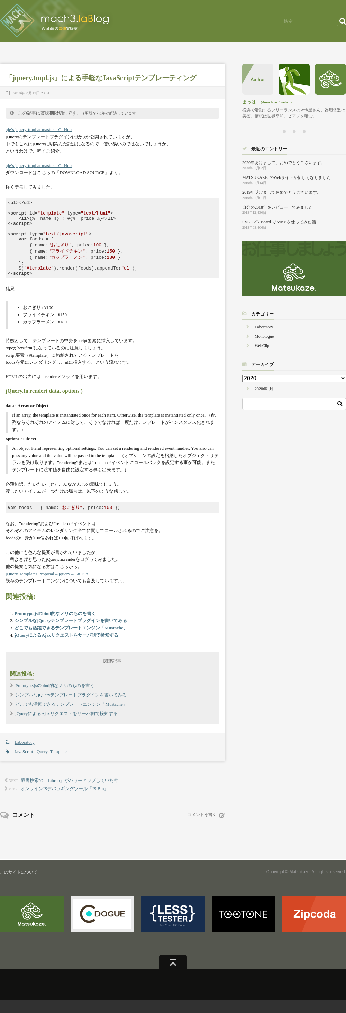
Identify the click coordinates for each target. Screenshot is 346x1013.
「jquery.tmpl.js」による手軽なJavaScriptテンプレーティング (101, 78)
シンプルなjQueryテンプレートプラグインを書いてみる (71, 633)
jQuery (41, 764)
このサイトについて (18, 885)
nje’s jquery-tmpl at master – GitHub (39, 129)
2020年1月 (264, 388)
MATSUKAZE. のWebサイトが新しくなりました (286, 177)
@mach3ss (269, 102)
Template (58, 764)
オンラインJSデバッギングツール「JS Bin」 (64, 801)
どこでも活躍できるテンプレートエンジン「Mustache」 (71, 640)
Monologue (264, 336)
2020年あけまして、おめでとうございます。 (283, 162)
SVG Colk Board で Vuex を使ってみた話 (279, 222)
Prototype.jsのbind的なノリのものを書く (55, 626)
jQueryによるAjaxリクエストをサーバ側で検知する (66, 647)
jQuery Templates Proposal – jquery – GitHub (47, 586)
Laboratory (25, 755)
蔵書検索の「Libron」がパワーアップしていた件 (69, 793)
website (286, 102)
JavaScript (24, 764)
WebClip (262, 345)
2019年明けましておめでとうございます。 (281, 192)
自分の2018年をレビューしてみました (277, 207)
